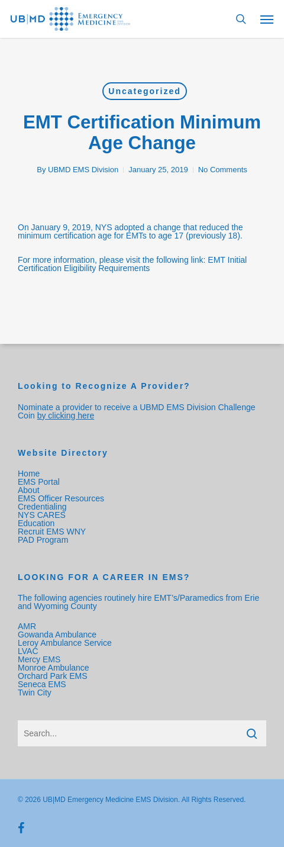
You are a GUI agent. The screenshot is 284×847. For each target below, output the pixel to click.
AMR (27, 626)
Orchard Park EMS (52, 676)
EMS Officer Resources (61, 498)
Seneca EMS (43, 684)
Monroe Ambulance (53, 667)
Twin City (36, 692)
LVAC (29, 651)
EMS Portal (39, 482)
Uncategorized (144, 91)
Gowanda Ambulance (57, 634)
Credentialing (42, 506)
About (29, 490)
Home (29, 473)
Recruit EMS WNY (53, 531)
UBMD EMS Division (83, 169)
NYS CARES (43, 515)
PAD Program (43, 540)
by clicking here (66, 415)
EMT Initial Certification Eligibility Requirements (132, 264)
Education (36, 523)
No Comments (222, 169)
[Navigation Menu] (266, 19)
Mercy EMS (39, 659)
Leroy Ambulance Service (65, 643)
